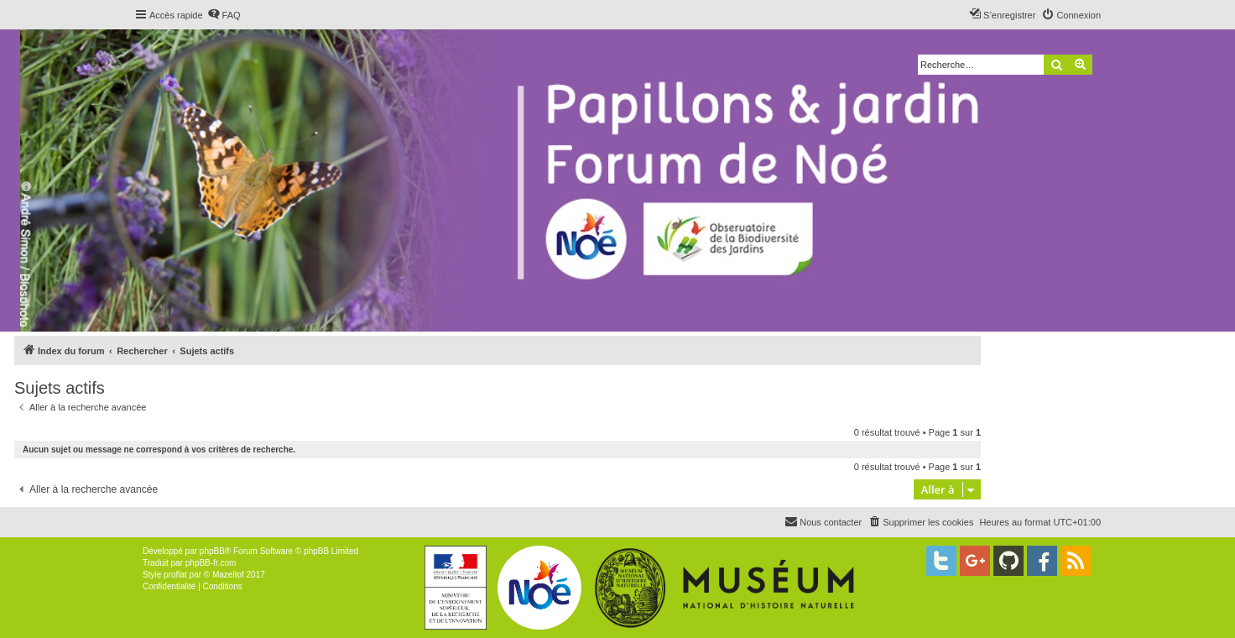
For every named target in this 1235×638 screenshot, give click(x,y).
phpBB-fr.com (211, 562)
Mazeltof (228, 574)
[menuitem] (224, 15)
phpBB (212, 551)
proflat (175, 574)
